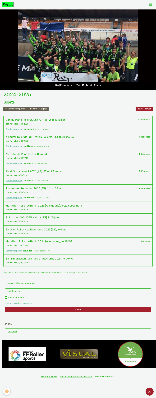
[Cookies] (6, 391)
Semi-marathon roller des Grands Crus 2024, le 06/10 (39, 258)
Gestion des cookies (105, 376)
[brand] (8, 4)
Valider (78, 309)
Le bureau (12, 332)
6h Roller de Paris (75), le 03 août (26, 154)
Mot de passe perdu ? (27, 303)
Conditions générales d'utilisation (76, 376)
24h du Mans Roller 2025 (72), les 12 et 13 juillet (35, 119)
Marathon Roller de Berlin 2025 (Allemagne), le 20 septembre (44, 205)
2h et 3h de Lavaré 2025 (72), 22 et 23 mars (33, 171)
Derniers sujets (38, 109)
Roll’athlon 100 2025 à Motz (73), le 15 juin (32, 217)
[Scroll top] (150, 392)
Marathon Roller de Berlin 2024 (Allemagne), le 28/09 (39, 241)
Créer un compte (11, 303)
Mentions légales (49, 376)
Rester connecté (16, 297)
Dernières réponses (16, 109)
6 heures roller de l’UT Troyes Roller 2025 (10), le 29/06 (40, 136)
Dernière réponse (14, 129)
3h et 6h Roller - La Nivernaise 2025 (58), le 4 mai (36, 229)
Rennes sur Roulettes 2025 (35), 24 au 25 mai (34, 188)
